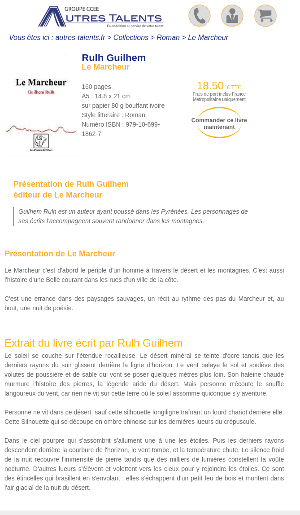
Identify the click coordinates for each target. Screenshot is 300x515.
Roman (168, 37)
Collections (130, 37)
